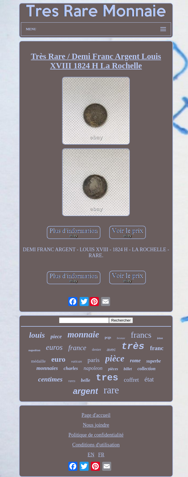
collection (146, 368)
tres (107, 378)
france (77, 348)
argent (85, 391)
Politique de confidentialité (96, 435)
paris (94, 359)
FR (101, 455)
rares (71, 381)
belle (85, 380)
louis (37, 335)
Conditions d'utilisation (96, 445)
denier (96, 349)
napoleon (93, 368)
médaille (38, 361)
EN (91, 455)
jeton (160, 338)
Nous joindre (96, 425)
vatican (76, 361)
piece (56, 336)
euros (54, 347)
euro (58, 359)
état (149, 379)
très (133, 346)
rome (135, 360)
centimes (50, 379)
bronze (121, 338)
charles (71, 368)
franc (157, 348)
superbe (153, 361)
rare (111, 390)
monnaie (83, 334)
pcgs (108, 337)
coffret (131, 380)
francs (141, 334)
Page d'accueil (96, 415)
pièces (113, 369)
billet (128, 369)
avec (111, 349)
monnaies (47, 368)
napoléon (34, 350)
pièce (114, 358)
